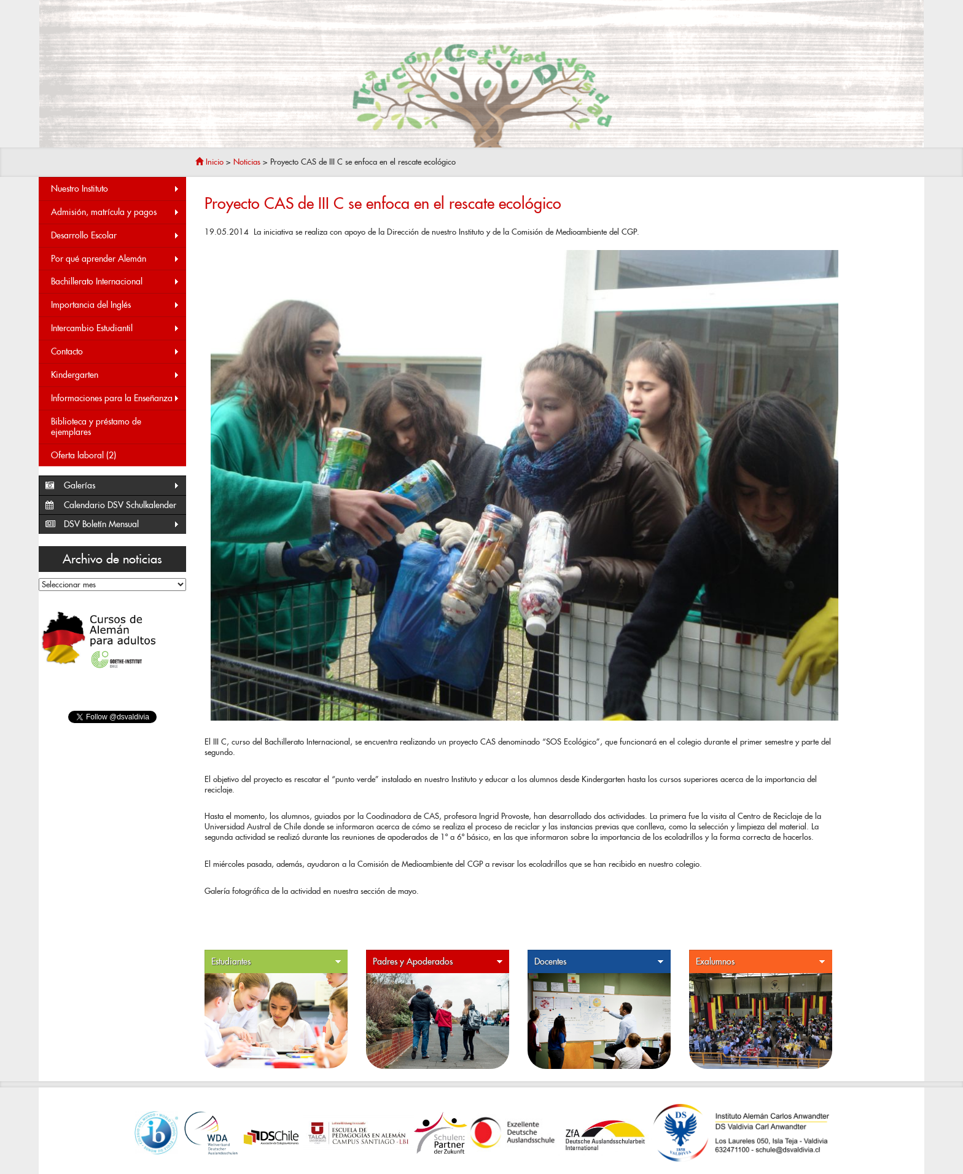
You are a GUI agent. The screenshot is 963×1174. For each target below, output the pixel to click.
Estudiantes (276, 961)
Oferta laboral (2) (83, 455)
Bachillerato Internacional (115, 281)
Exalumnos (761, 961)
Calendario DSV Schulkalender (120, 505)
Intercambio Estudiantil (115, 328)
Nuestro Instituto (115, 189)
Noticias (246, 162)
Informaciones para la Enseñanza (115, 398)
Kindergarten (115, 375)
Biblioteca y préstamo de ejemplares (96, 426)
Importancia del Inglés (115, 305)
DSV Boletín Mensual (122, 524)
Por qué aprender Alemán (115, 259)
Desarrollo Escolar (115, 235)
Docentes (599, 961)
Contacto (115, 351)
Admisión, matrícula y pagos (115, 212)
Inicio (209, 162)
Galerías (122, 485)
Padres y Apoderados (438, 961)
